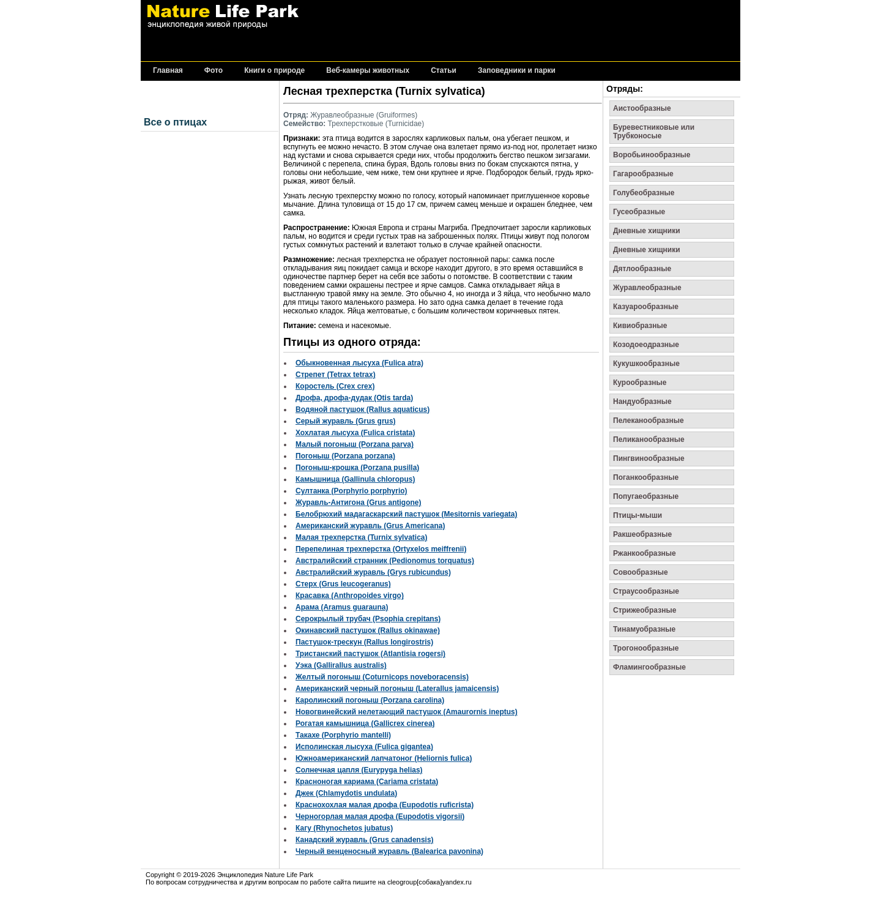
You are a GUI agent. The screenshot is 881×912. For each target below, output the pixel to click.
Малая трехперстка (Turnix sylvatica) (361, 537)
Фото (213, 70)
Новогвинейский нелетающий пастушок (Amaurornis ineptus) (407, 712)
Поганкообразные (645, 477)
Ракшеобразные (642, 534)
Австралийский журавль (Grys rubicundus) (373, 572)
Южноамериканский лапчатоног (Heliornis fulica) (384, 758)
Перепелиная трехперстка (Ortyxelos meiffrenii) (381, 549)
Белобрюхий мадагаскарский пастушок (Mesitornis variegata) (407, 514)
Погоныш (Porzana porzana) (345, 456)
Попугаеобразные (645, 496)
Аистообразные (642, 108)
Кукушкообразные (646, 363)
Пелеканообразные (648, 420)
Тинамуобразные (644, 629)
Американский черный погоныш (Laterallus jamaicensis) (397, 688)
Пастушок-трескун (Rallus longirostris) (364, 642)
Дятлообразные (642, 268)
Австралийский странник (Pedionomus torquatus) (385, 560)
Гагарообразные (643, 174)
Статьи (443, 70)
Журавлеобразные (647, 287)
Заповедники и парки (517, 70)
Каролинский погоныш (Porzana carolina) (370, 700)
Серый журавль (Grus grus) (346, 421)
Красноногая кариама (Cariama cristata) (367, 781)
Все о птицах (175, 122)
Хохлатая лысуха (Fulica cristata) (355, 432)
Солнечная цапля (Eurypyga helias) (359, 770)
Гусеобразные (639, 211)
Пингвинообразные (649, 458)
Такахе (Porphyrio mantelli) (343, 735)
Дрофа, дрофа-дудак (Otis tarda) (354, 398)
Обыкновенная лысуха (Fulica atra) (359, 363)
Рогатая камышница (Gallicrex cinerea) (365, 723)
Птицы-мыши (637, 515)
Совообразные (640, 572)
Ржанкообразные (644, 553)
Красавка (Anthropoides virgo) (350, 595)
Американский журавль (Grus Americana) (370, 525)
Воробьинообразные (651, 155)
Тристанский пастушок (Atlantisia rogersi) (370, 653)
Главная (168, 70)
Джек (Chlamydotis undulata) (346, 793)
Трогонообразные (645, 648)
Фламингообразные (649, 667)
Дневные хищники (646, 230)
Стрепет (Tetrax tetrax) (336, 374)
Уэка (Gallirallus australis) (341, 665)
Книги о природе (274, 70)
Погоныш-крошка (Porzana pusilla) (357, 467)
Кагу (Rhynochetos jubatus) (344, 828)
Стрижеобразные (644, 610)
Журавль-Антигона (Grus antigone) (359, 502)
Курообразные (640, 382)
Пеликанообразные (649, 439)
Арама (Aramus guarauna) (342, 607)
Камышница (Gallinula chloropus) (355, 479)
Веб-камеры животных (367, 70)
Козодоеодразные (646, 344)
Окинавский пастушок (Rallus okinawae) (368, 630)
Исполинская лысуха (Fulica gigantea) (364, 746)
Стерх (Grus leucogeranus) (343, 584)
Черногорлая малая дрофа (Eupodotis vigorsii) (380, 816)
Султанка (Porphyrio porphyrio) (351, 491)
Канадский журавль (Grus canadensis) (365, 839)
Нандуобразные (642, 401)
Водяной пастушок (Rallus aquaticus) (362, 409)
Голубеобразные (644, 193)
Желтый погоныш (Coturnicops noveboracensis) (382, 677)
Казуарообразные (645, 306)
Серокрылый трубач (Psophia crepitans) (368, 619)
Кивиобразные (640, 325)
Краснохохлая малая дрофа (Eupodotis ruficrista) (385, 805)
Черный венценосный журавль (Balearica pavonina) (389, 851)
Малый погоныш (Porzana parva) (355, 444)
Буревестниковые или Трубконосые (653, 131)
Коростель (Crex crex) (335, 386)
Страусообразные (646, 591)
